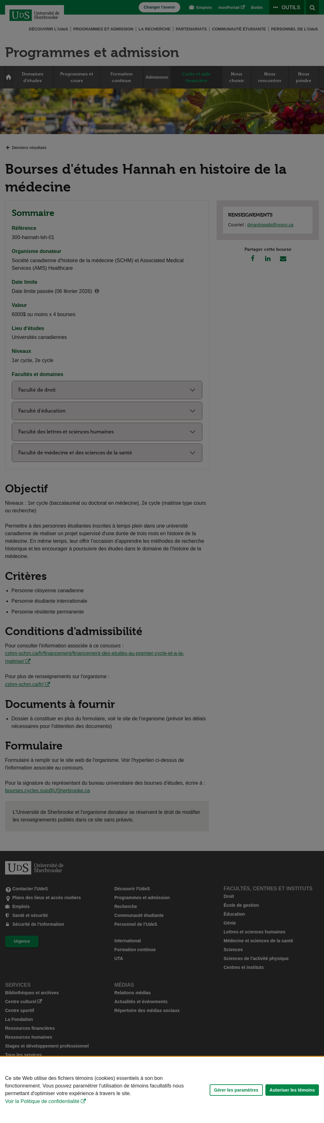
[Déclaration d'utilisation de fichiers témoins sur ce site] (162, 1090)
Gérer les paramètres (236, 1090)
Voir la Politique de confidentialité (42, 1101)
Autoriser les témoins (292, 1090)
